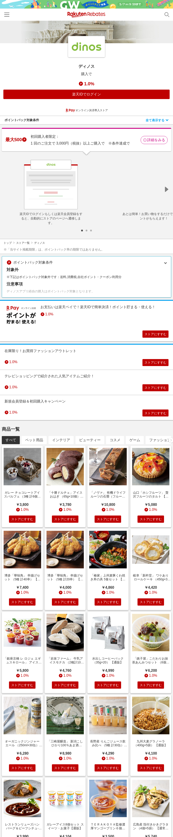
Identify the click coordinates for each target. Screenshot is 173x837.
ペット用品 (34, 446)
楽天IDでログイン (86, 94)
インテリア (61, 446)
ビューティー (90, 446)
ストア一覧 (23, 242)
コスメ (115, 446)
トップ (8, 242)
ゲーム (134, 446)
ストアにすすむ (152, 335)
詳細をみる (154, 140)
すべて (10, 446)
